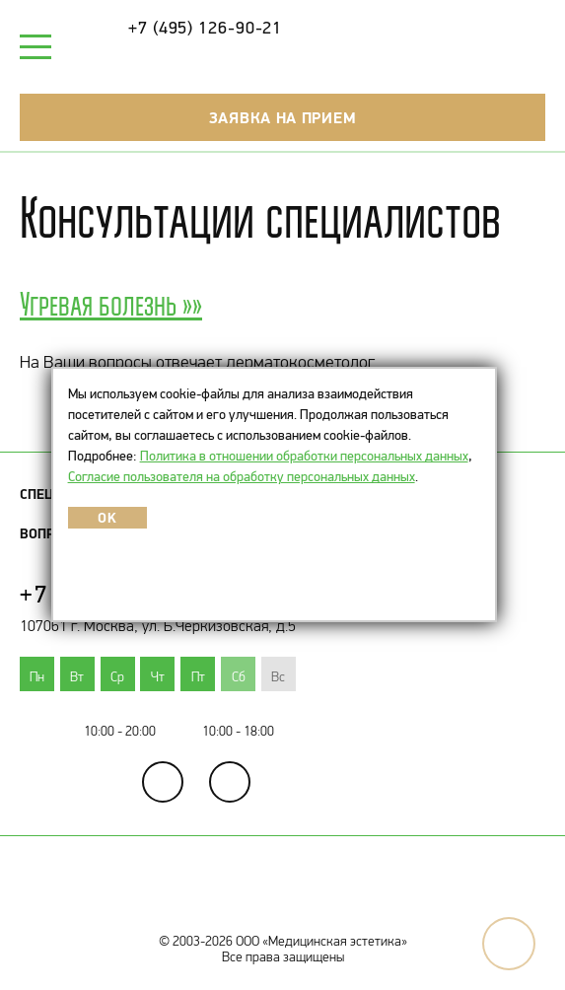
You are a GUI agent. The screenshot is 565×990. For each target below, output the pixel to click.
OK (107, 518)
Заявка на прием (283, 117)
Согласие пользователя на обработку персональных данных (241, 476)
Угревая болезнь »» (111, 303)
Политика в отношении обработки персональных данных (304, 455)
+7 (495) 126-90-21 (205, 27)
